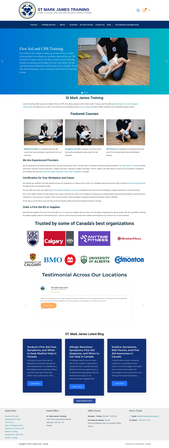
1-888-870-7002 (144, 420)
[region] (84, 61)
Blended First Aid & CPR (14, 434)
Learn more (35, 383)
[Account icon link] (138, 10)
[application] (38, 24)
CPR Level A (9, 422)
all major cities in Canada (129, 165)
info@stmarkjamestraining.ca (148, 416)
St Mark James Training (63, 9)
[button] (150, 10)
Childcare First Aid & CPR (14, 428)
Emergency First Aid (12, 419)
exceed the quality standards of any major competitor (61, 172)
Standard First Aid (11, 416)
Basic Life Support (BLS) (14, 425)
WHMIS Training (11, 437)
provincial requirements (136, 183)
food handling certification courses (64, 190)
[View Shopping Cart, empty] (144, 10)
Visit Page (48, 305)
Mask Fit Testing (11, 431)
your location (86, 107)
